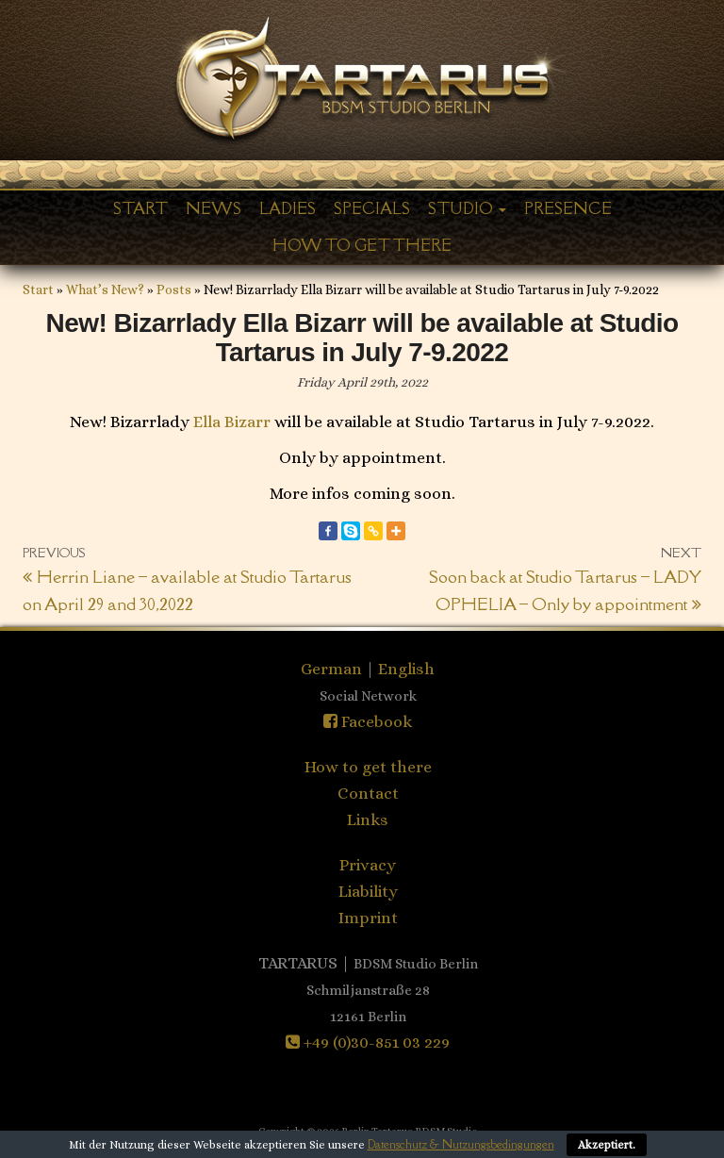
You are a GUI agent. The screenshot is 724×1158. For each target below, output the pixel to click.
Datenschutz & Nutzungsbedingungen (461, 1144)
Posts (173, 289)
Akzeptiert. (606, 1144)
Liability (368, 891)
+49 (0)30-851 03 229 (368, 1042)
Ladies (287, 208)
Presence (568, 208)
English (406, 668)
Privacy (367, 864)
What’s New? (105, 289)
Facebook (367, 721)
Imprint (368, 917)
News (213, 208)
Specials (372, 208)
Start (140, 208)
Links (367, 819)
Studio (467, 208)
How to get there (362, 245)
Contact (368, 793)
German (333, 668)
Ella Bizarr (232, 421)
